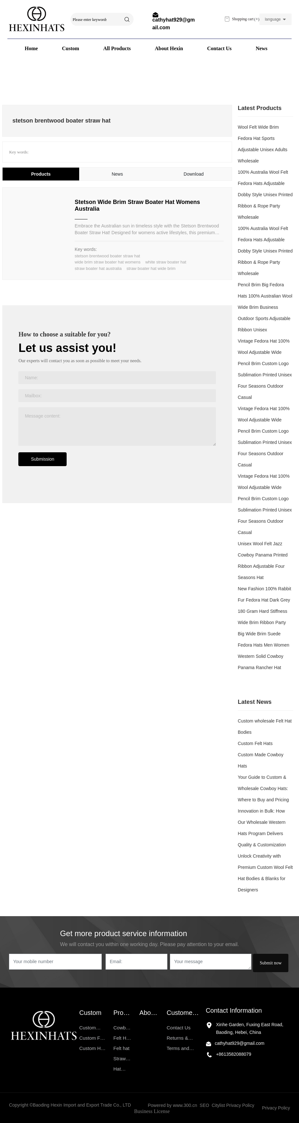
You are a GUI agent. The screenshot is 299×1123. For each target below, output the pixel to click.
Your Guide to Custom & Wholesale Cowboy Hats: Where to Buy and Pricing (263, 788)
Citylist (218, 1105)
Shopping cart (241, 19)
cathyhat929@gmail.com (239, 1043)
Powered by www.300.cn (172, 1105)
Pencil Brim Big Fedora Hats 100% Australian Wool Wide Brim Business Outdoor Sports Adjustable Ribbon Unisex (265, 307)
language (273, 19)
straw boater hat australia (98, 268)
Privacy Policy (241, 1105)
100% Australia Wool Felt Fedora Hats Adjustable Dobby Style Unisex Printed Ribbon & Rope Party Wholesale (265, 195)
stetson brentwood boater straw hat (107, 255)
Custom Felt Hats (255, 743)
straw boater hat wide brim (150, 268)
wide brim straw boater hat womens (107, 262)
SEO (204, 1105)
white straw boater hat (165, 262)
